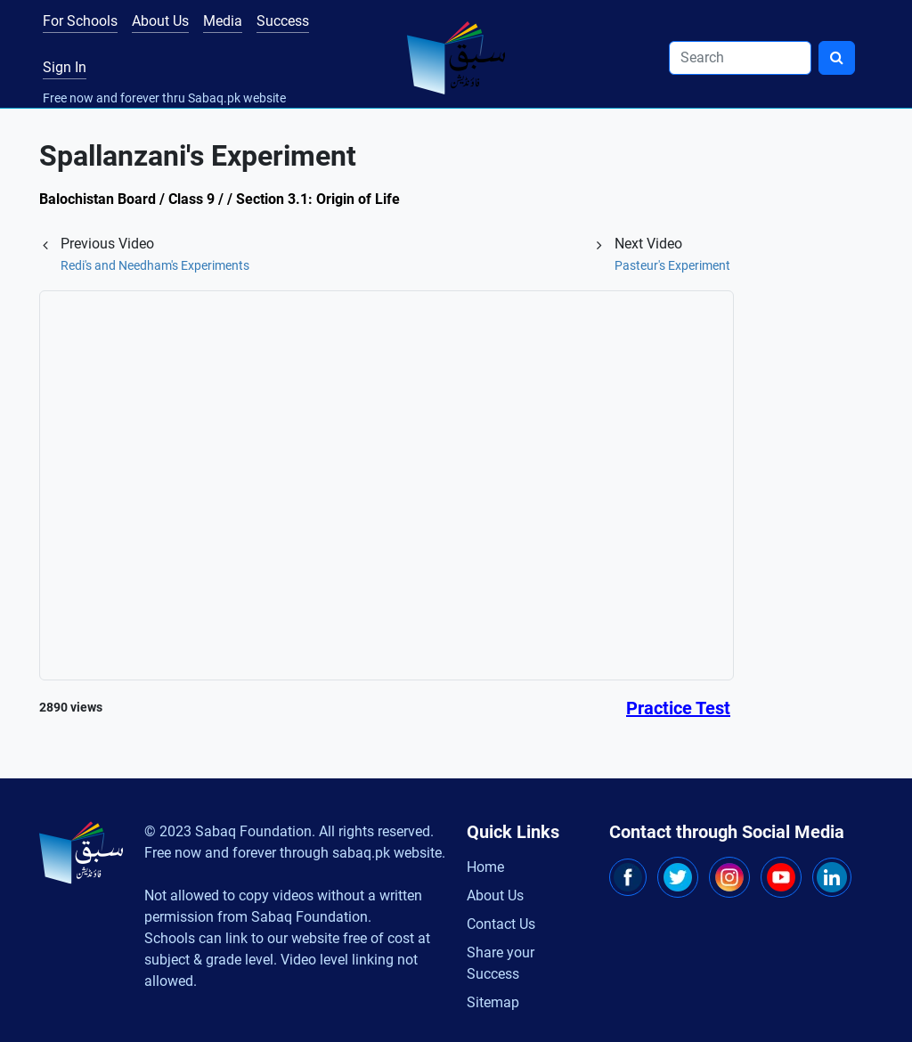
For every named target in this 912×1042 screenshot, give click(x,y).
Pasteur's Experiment (672, 265)
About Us (160, 20)
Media (222, 20)
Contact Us (501, 924)
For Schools (80, 20)
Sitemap (493, 1002)
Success (282, 20)
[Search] (740, 58)
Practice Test (678, 708)
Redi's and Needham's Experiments (155, 265)
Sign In (64, 67)
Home (485, 867)
